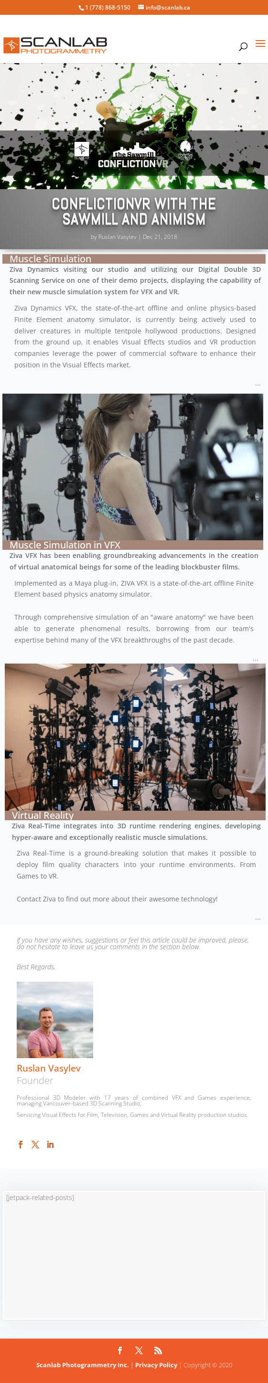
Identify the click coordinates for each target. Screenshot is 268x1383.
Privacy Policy (156, 1365)
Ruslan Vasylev (117, 237)
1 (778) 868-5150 (107, 7)
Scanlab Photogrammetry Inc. (82, 1365)
